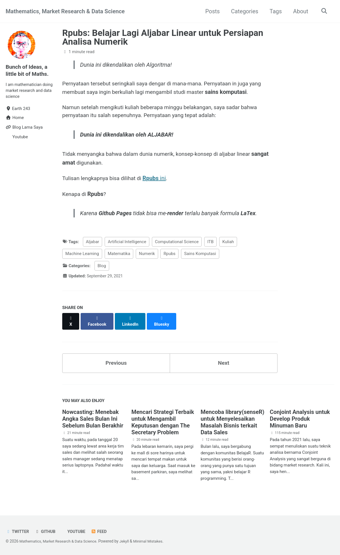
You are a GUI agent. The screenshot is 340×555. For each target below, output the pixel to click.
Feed (102, 531)
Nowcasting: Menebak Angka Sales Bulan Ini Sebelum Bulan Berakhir (92, 418)
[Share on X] (71, 322)
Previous (116, 361)
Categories (243, 11)
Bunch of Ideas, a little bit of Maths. (28, 70)
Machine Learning (82, 257)
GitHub (46, 531)
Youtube (78, 531)
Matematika (119, 257)
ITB (210, 245)
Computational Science (177, 245)
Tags (274, 11)
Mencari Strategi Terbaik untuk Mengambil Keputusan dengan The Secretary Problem (163, 421)
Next (224, 361)
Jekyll (128, 540)
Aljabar (92, 245)
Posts (211, 11)
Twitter (18, 531)
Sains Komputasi (200, 257)
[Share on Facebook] (98, 322)
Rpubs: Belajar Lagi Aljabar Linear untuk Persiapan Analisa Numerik (162, 37)
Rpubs (169, 257)
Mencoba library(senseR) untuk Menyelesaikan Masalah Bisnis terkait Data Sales (232, 421)
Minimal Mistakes (152, 540)
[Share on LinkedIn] (131, 322)
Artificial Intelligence (127, 245)
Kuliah (228, 245)
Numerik (147, 257)
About (299, 11)
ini (158, 181)
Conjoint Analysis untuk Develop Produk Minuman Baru (300, 418)
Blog (102, 269)
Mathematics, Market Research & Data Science (65, 11)
